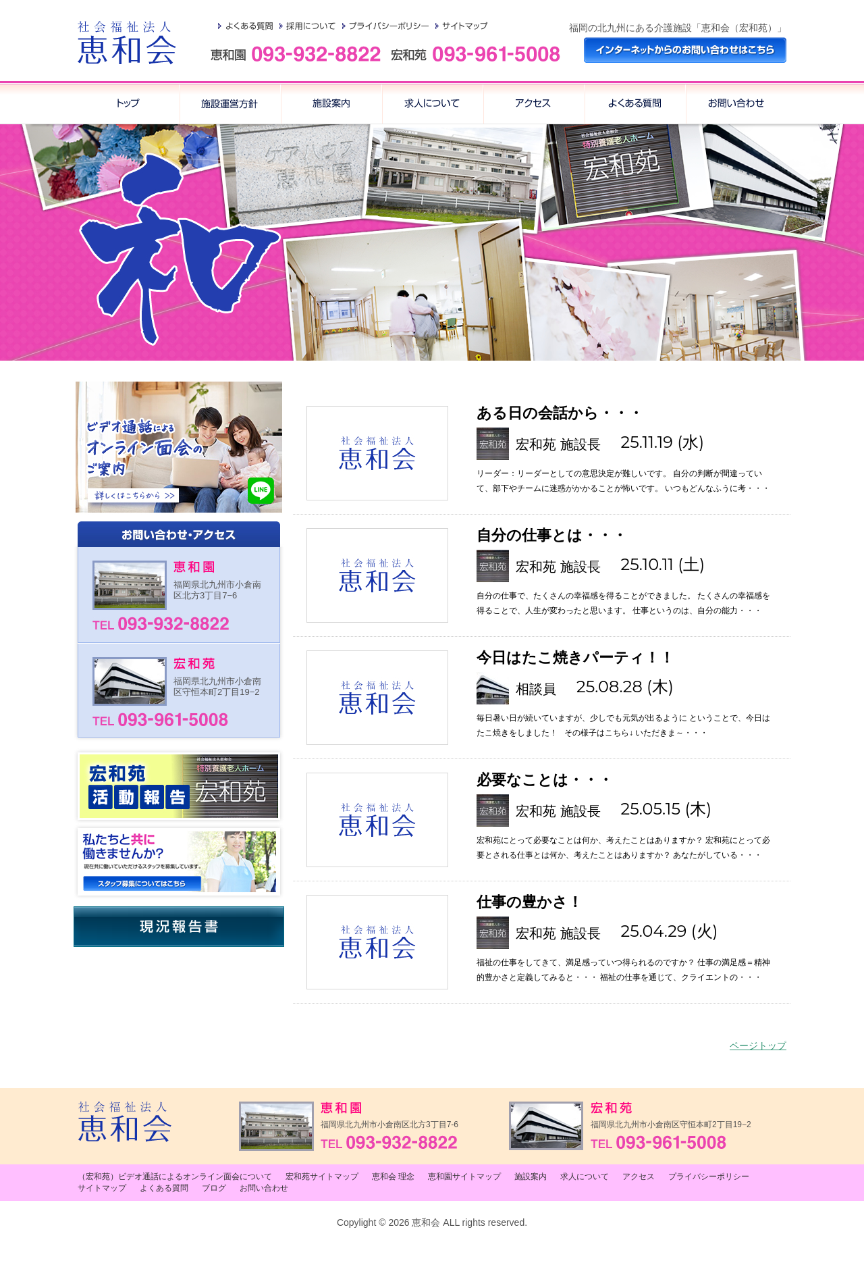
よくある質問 (245, 26)
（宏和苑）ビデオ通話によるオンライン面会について (175, 1176)
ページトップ (758, 1045)
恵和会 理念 (229, 102)
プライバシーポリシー (385, 26)
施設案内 (330, 102)
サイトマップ (461, 26)
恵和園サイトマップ (464, 1176)
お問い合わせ (735, 102)
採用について (307, 26)
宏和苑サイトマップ (322, 1176)
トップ (128, 102)
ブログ (214, 1188)
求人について (432, 102)
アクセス (634, 102)
